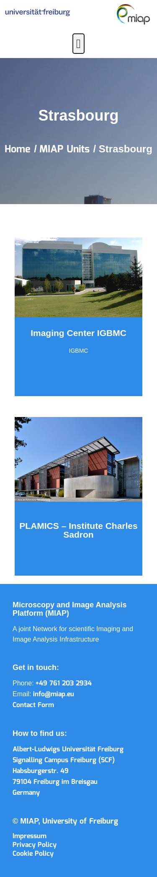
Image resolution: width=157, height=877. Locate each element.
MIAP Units (66, 149)
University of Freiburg (80, 821)
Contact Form (33, 705)
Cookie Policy (33, 854)
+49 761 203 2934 (64, 683)
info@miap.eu (53, 694)
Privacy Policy (35, 845)
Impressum (29, 836)
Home (19, 149)
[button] (78, 43)
